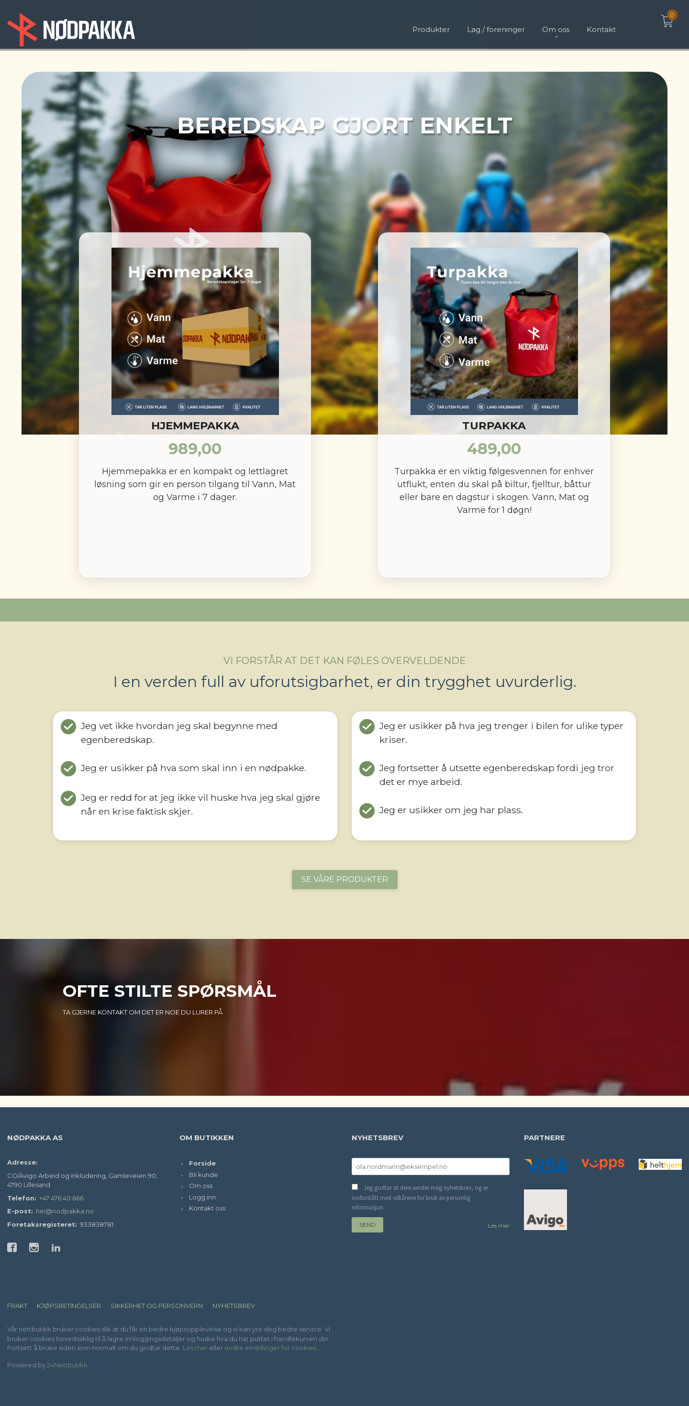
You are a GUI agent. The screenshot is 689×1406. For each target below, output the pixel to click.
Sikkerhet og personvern (157, 1305)
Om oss (200, 1185)
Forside (202, 1163)
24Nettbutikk (67, 1365)
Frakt (17, 1305)
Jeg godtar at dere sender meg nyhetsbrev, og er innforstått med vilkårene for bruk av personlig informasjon (420, 1197)
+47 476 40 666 (61, 1198)
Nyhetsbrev (233, 1305)
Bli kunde (203, 1174)
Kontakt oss (207, 1208)
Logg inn (202, 1197)
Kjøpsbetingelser (69, 1305)
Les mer (499, 1225)
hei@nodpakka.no (65, 1211)
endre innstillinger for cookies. (271, 1348)
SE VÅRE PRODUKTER (344, 879)
